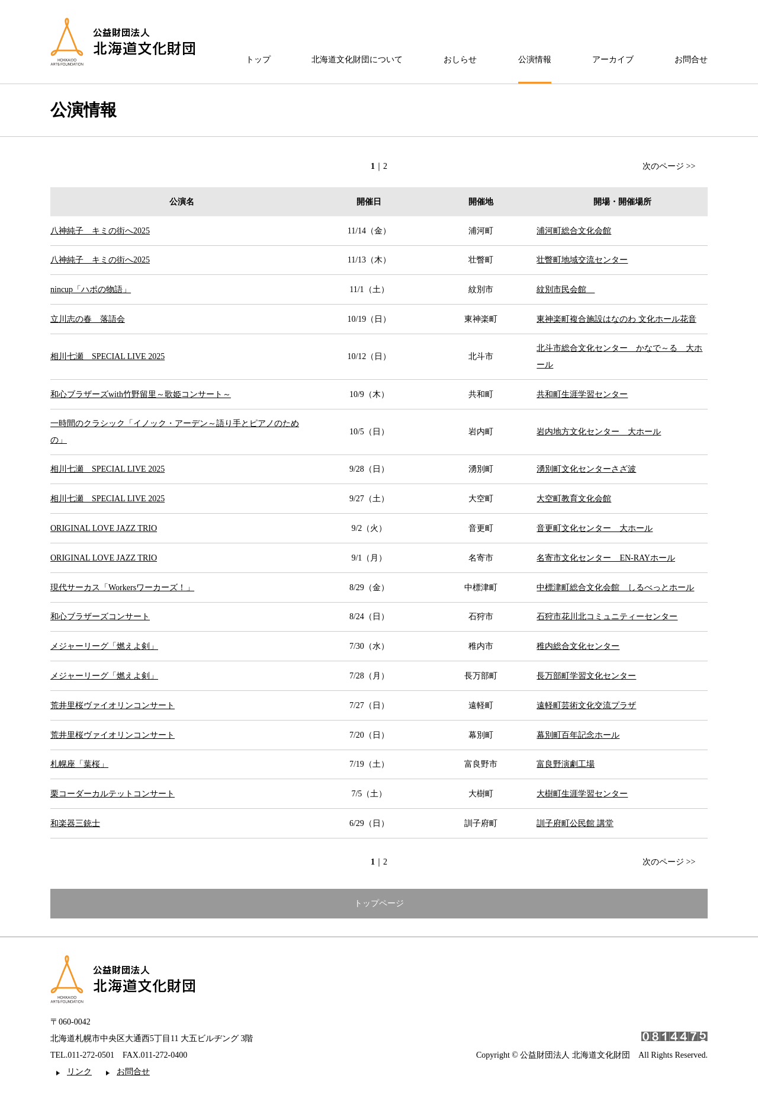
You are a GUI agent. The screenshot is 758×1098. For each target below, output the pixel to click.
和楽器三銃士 (75, 823)
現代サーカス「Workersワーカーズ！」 (122, 587)
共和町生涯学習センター (582, 394)
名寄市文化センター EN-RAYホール (606, 557)
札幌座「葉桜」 (79, 764)
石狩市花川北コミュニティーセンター (607, 616)
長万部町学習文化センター (586, 675)
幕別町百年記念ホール (578, 735)
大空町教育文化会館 (574, 498)
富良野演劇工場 (566, 764)
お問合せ (691, 60)
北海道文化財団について (357, 60)
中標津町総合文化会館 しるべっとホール (615, 587)
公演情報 (534, 60)
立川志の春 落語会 (87, 319)
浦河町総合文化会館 (574, 230)
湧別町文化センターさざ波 (586, 469)
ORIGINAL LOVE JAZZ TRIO (103, 528)
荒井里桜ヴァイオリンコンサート (112, 705)
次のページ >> (669, 166)
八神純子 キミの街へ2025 (100, 230)
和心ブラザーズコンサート (100, 616)
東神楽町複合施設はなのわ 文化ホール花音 (616, 319)
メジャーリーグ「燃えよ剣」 (104, 646)
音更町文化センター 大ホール (595, 528)
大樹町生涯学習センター (582, 793)
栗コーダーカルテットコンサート (112, 793)
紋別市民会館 (566, 289)
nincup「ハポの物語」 (90, 289)
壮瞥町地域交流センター (582, 259)
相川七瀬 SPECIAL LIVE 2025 (107, 356)
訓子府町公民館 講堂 (575, 823)
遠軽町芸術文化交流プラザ (586, 705)
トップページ (379, 903)
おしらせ (460, 60)
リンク (79, 1071)
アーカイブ (613, 60)
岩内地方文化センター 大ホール (599, 431)
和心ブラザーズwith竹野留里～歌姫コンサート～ (140, 394)
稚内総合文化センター (578, 646)
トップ (258, 60)
